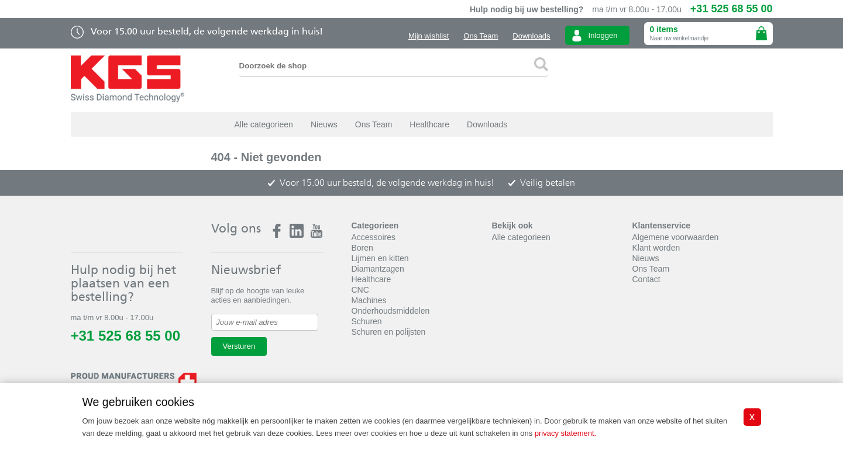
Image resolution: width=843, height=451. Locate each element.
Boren (362, 247)
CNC (360, 289)
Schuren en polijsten (389, 331)
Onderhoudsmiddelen (391, 310)
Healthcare (429, 124)
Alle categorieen (264, 124)
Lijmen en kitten (380, 258)
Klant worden (656, 247)
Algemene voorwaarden (675, 237)
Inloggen (603, 35)
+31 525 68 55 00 (731, 9)
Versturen (239, 346)
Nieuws (324, 124)
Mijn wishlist (428, 36)
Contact (646, 279)
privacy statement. (566, 433)
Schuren (367, 321)
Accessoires (373, 237)
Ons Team (480, 36)
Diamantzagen (378, 268)
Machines (369, 300)
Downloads (531, 36)
